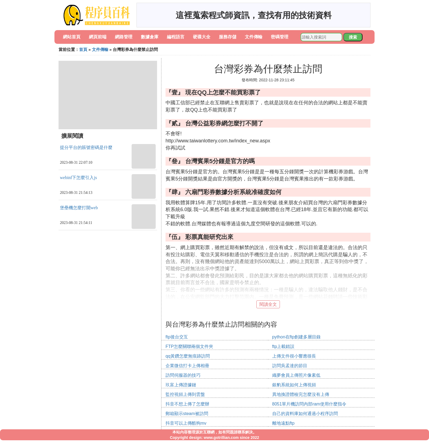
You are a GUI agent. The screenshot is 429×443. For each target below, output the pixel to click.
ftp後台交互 (177, 337)
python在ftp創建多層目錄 (296, 337)
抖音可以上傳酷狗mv (186, 423)
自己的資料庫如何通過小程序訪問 (305, 413)
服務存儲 (227, 36)
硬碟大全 (201, 36)
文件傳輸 (253, 36)
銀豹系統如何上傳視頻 (294, 384)
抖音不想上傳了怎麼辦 (187, 404)
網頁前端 (97, 36)
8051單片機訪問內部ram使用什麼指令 (309, 404)
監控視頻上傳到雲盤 (185, 394)
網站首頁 (71, 36)
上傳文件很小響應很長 (294, 356)
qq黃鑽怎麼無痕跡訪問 (188, 356)
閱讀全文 (268, 304)
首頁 (83, 49)
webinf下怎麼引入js (78, 177)
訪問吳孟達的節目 (289, 365)
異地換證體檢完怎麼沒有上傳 (300, 394)
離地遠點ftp (283, 423)
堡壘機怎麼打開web (79, 207)
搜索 (353, 37)
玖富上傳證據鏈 (181, 384)
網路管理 (123, 36)
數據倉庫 (149, 36)
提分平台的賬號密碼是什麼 (86, 147)
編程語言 (175, 36)
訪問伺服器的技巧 (183, 375)
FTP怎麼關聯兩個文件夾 (189, 346)
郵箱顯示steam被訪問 (187, 413)
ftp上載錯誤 (283, 346)
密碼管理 (279, 36)
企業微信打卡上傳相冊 (187, 365)
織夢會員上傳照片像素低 (296, 375)
